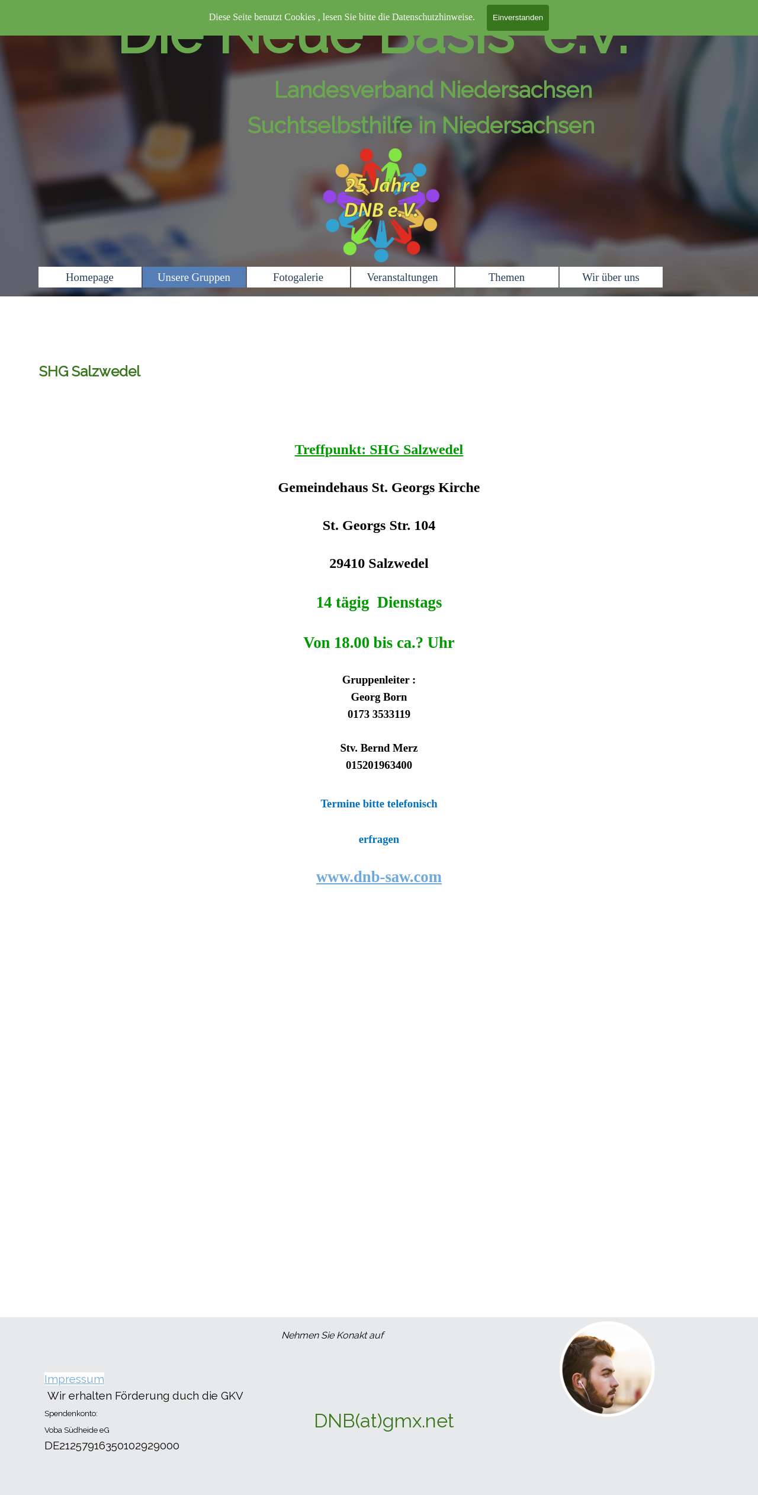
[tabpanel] (379, 650)
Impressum (74, 1378)
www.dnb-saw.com (379, 877)
